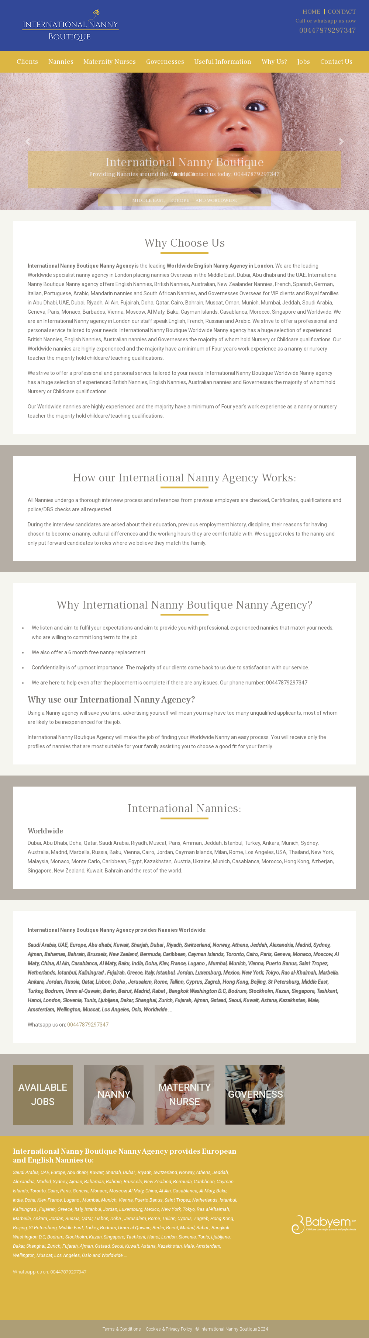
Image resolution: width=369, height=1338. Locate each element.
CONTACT (342, 12)
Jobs (303, 62)
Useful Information (222, 62)
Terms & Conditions (122, 1329)
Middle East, (148, 203)
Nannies (60, 62)
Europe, (180, 203)
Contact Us (336, 62)
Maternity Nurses (109, 62)
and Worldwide (216, 203)
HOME (311, 12)
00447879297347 (327, 30)
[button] (27, 141)
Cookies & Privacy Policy (169, 1329)
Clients (27, 62)
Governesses (165, 62)
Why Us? (274, 62)
